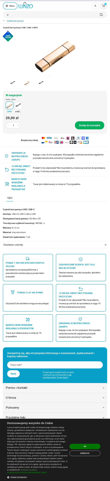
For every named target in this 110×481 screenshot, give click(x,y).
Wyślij (13, 374)
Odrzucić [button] (85, 453)
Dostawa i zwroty (55, 244)
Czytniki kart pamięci (15, 21)
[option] (12, 83)
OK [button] (85, 446)
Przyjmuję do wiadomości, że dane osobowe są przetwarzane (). (58, 375)
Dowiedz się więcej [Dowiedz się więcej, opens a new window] (29, 470)
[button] (37, 472)
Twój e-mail (16, 365)
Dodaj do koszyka (89, 125)
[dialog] (55, 450)
